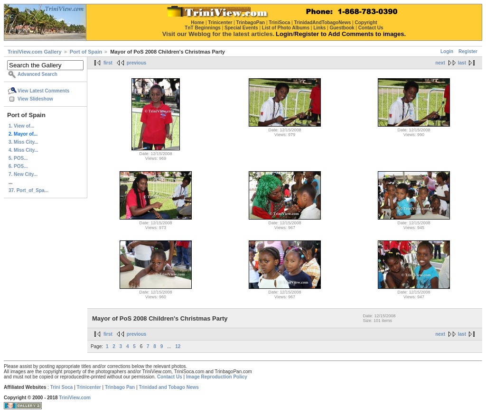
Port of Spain (86, 52)
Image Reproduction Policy (216, 376)
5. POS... (18, 158)
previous (137, 62)
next (440, 62)
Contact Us (169, 376)
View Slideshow (35, 98)
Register (467, 51)
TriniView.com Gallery (35, 52)
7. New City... (23, 174)
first (107, 62)
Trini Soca (61, 387)
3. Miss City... (23, 142)
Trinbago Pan (120, 387)
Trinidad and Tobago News (169, 387)
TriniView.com (75, 397)
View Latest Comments (43, 90)
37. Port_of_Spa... (28, 190)
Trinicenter (89, 387)
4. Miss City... (23, 150)
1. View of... (21, 126)
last (462, 62)
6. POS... (18, 166)
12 (177, 346)
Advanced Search (37, 74)
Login (446, 51)
